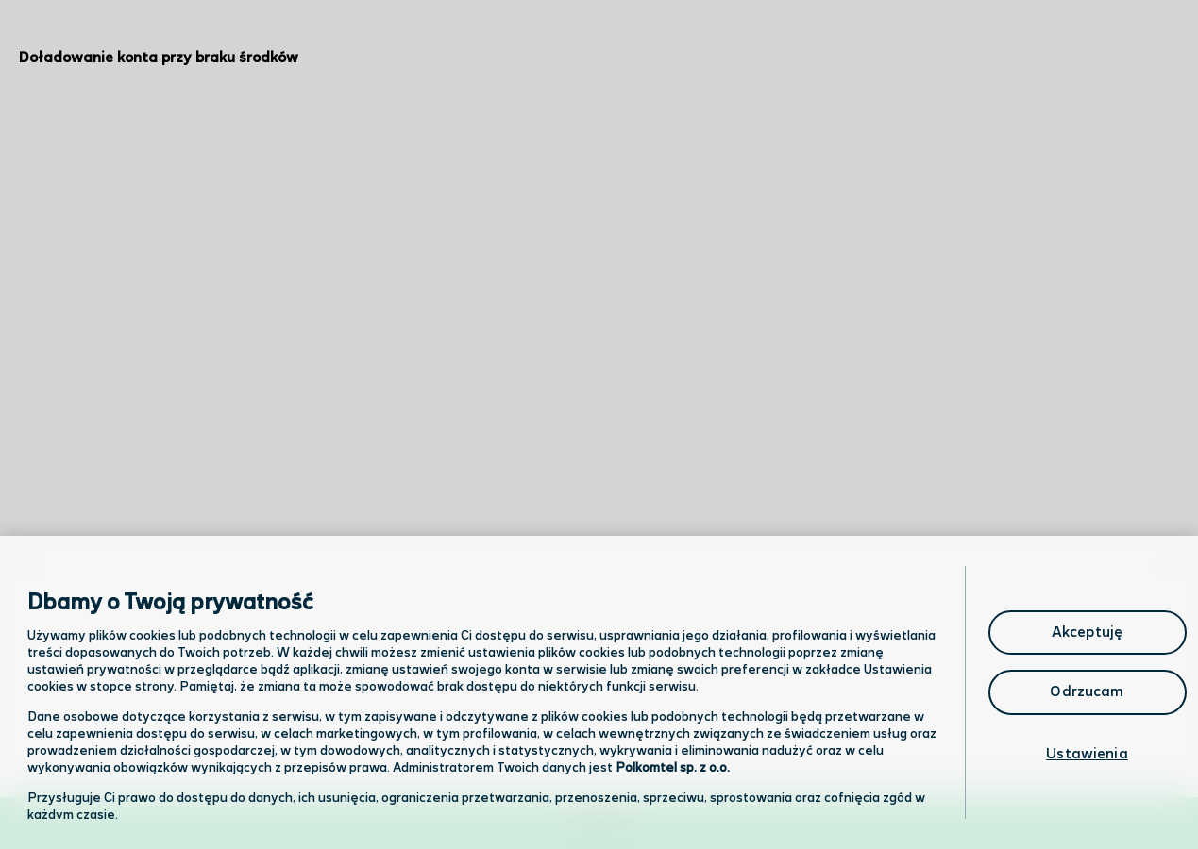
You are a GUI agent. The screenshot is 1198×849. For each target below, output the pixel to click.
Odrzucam (1086, 692)
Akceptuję (1087, 632)
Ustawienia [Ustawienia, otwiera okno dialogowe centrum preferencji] (1087, 754)
